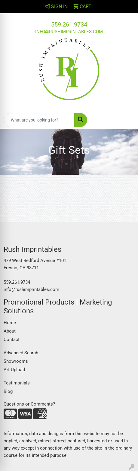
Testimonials (17, 383)
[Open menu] (126, 120)
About (10, 331)
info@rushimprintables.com (69, 31)
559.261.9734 (69, 24)
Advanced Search (21, 353)
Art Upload (14, 369)
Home (10, 322)
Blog (8, 391)
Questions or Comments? (29, 404)
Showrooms (16, 361)
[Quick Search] (39, 120)
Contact (12, 339)
